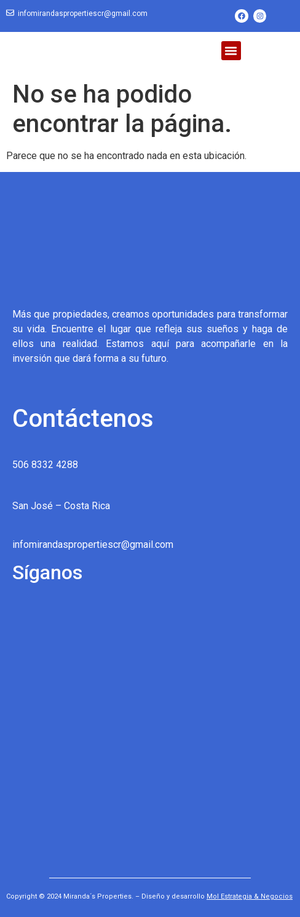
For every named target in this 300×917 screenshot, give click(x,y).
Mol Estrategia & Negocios (250, 896)
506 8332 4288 (45, 464)
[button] (231, 51)
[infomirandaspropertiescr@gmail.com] (10, 13)
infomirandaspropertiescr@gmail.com (83, 13)
